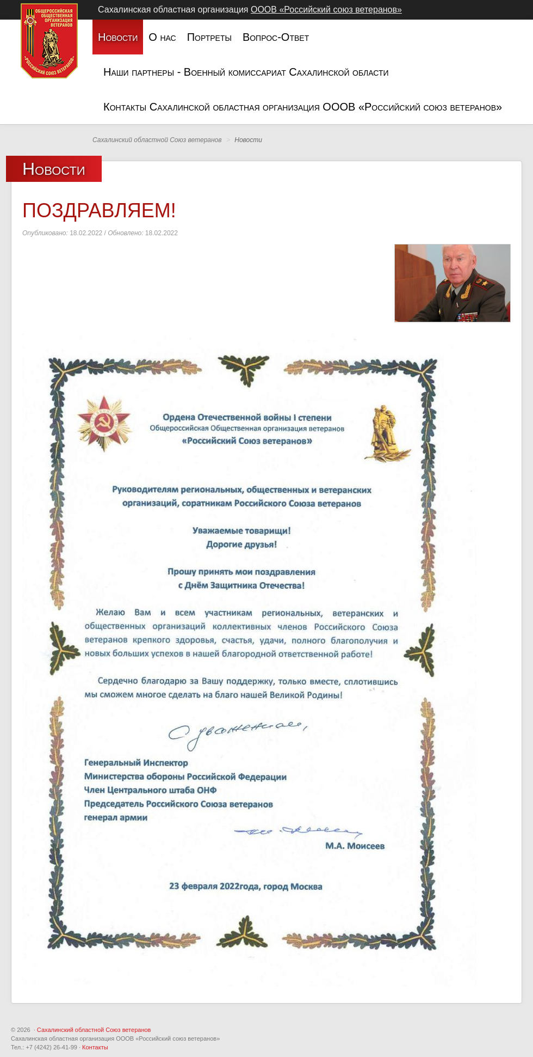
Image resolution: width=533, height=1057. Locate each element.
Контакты (95, 1047)
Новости (118, 37)
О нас (162, 37)
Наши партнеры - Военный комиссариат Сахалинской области (246, 72)
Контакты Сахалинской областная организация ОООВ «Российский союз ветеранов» (302, 107)
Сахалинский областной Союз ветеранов (94, 1030)
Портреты (209, 37)
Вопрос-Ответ (276, 37)
